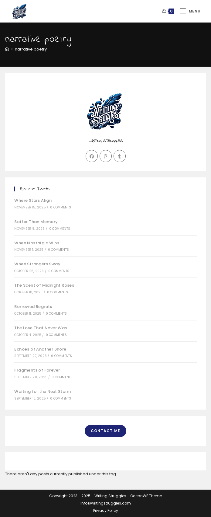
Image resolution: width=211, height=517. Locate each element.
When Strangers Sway (37, 264)
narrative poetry (31, 49)
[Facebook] (92, 156)
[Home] (7, 49)
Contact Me (105, 430)
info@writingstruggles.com (105, 503)
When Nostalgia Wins (36, 243)
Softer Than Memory (36, 222)
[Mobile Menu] (187, 11)
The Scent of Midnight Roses (44, 285)
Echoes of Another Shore (40, 349)
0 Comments (60, 207)
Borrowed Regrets (33, 306)
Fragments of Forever (37, 370)
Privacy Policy (105, 510)
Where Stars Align (33, 200)
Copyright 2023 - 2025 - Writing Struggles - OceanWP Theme (105, 495)
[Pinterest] (106, 156)
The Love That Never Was (40, 328)
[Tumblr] (120, 156)
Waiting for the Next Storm (42, 391)
